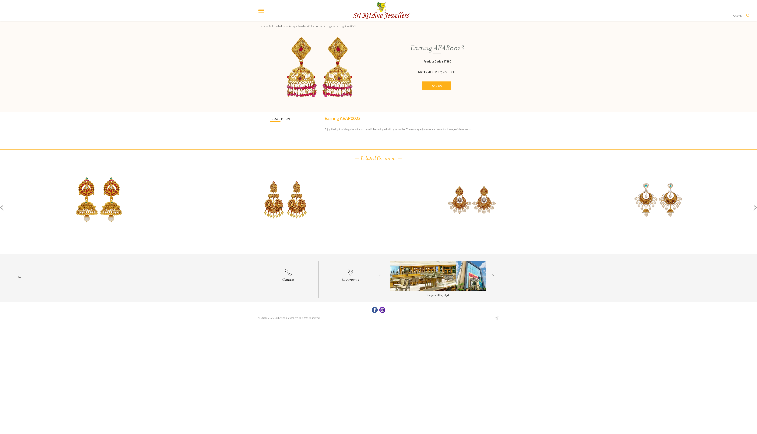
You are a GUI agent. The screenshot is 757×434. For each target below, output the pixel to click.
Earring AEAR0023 (346, 26)
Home (262, 26)
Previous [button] (2, 207)
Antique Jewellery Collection (304, 26)
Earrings (327, 26)
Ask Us (437, 85)
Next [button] (755, 207)
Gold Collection (277, 26)
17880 (447, 61)
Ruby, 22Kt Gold (445, 72)
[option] (99, 210)
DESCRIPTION (281, 119)
